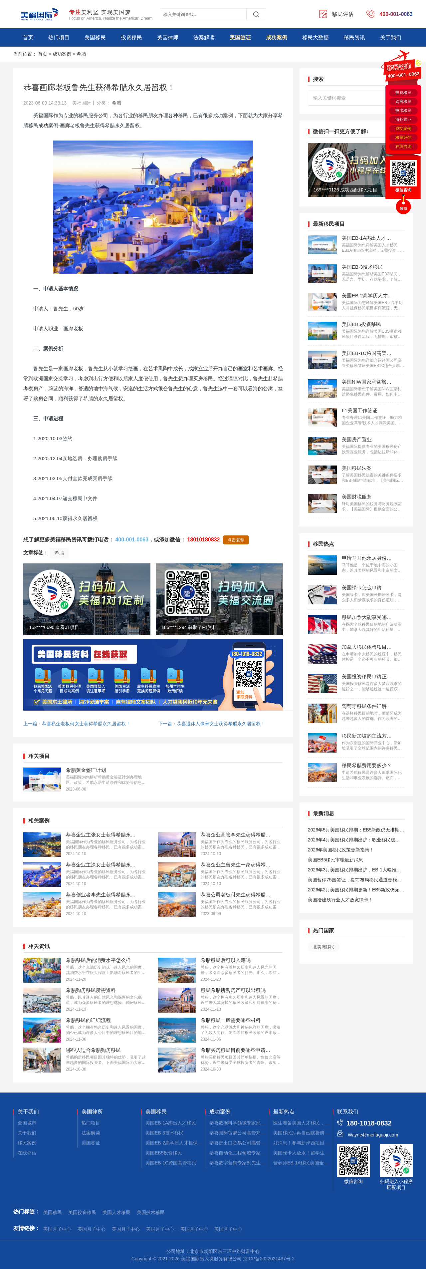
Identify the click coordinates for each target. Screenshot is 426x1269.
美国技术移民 (151, 1212)
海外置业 (403, 119)
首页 (28, 37)
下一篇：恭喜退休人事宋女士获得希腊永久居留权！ (211, 723)
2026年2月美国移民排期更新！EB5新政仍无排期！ (356, 891)
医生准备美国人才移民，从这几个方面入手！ (319, 1122)
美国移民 (95, 37)
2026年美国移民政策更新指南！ (341, 849)
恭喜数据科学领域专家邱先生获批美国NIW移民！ (260, 1122)
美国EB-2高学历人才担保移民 (176, 1142)
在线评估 (27, 1152)
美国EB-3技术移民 (164, 1132)
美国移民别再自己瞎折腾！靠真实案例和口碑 (319, 1132)
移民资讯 (354, 37)
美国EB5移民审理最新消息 (335, 859)
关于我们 (390, 37)
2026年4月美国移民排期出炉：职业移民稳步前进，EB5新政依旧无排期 (354, 841)
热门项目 (59, 37)
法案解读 (204, 37)
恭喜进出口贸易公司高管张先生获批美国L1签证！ (261, 1142)
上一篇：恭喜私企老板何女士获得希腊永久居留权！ (76, 723)
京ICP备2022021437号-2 (269, 1258)
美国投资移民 (82, 1212)
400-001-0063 (131, 539)
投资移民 (131, 37)
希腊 (81, 54)
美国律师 (167, 37)
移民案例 (27, 1142)
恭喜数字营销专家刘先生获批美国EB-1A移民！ (258, 1162)
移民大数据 (315, 37)
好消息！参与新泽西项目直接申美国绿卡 (315, 1142)
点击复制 (236, 539)
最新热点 (284, 1111)
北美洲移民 (323, 946)
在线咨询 (403, 146)
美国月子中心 (57, 1229)
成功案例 (276, 37)
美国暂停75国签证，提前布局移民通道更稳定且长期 (355, 881)
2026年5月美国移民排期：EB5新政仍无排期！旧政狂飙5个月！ (356, 831)
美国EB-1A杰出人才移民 (170, 1122)
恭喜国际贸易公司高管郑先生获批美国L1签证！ (258, 1132)
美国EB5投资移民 (163, 1152)
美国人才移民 (116, 1212)
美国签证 (240, 37)
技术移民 (403, 110)
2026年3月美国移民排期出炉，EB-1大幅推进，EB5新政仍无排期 (352, 871)
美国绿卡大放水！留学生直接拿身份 (310, 1152)
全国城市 (27, 1122)
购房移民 (403, 101)
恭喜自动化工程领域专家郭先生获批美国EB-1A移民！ (264, 1152)
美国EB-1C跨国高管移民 (170, 1162)
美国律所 (92, 1111)
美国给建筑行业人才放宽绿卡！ (340, 899)
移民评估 (403, 137)
